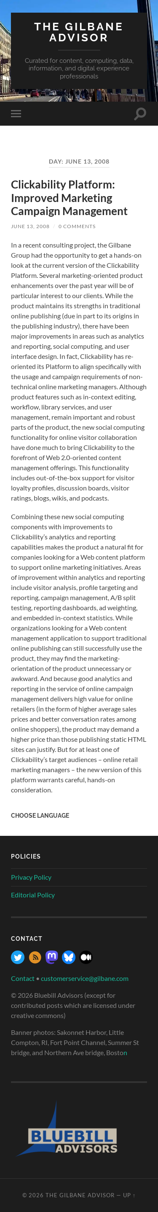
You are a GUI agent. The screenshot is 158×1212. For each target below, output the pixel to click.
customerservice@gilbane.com (85, 978)
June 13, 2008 (30, 226)
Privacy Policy (31, 877)
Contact (23, 978)
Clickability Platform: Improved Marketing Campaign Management (69, 198)
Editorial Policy (33, 895)
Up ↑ (129, 1195)
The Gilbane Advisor (79, 32)
